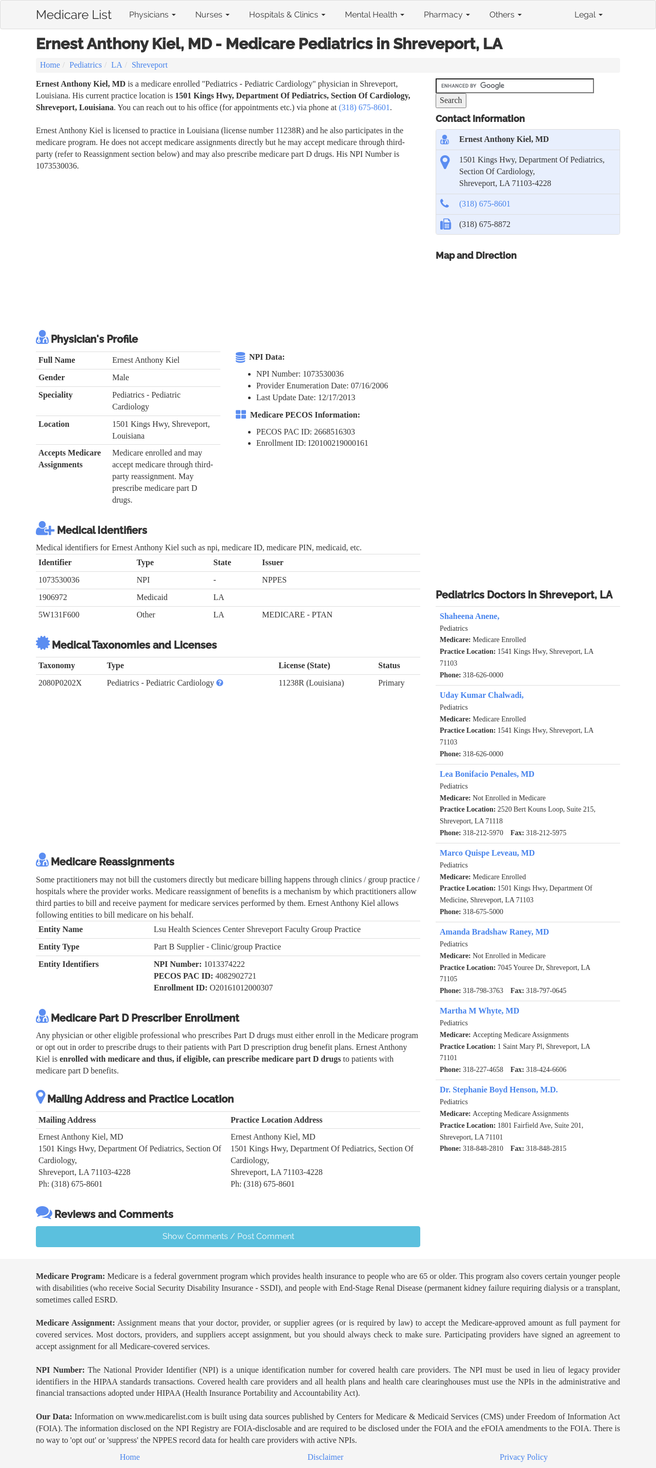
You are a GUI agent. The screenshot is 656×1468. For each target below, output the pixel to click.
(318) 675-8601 (364, 107)
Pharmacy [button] (447, 14)
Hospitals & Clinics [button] (287, 14)
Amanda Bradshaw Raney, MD (494, 931)
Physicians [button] (152, 14)
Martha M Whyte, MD (479, 1010)
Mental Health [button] (374, 14)
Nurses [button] (212, 14)
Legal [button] (589, 14)
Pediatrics (86, 64)
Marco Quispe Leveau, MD (487, 853)
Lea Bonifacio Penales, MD (487, 774)
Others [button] (505, 14)
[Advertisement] (222, 249)
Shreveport (150, 64)
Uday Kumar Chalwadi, (482, 695)
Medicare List (74, 12)
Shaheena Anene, (469, 616)
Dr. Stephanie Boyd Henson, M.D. (499, 1089)
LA (116, 64)
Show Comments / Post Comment (228, 1236)
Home (50, 64)
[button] (219, 682)
